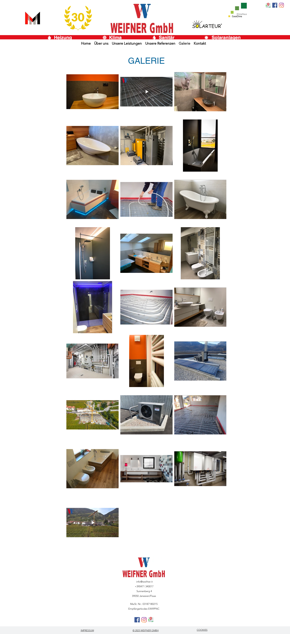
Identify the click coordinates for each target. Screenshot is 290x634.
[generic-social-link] (274, 5)
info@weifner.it (144, 581)
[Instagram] (281, 5)
